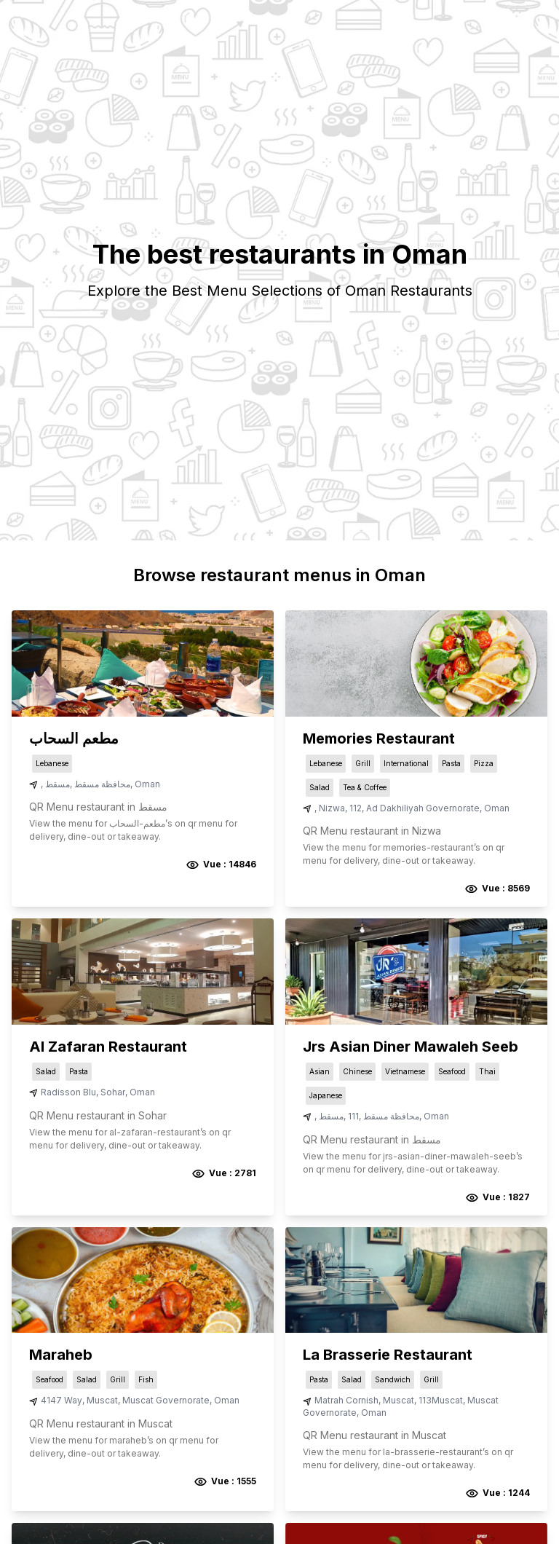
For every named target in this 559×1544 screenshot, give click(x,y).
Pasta (451, 763)
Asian (319, 1071)
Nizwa (332, 808)
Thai (487, 1071)
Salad (319, 787)
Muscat (102, 1400)
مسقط (57, 784)
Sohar (112, 1092)
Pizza (483, 763)
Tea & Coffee (364, 787)
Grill (362, 763)
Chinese (357, 1071)
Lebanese (52, 763)
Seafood (452, 1071)
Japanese (325, 1095)
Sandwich (393, 1379)
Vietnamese (405, 1071)
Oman (147, 784)
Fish (146, 1379)
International (406, 763)
